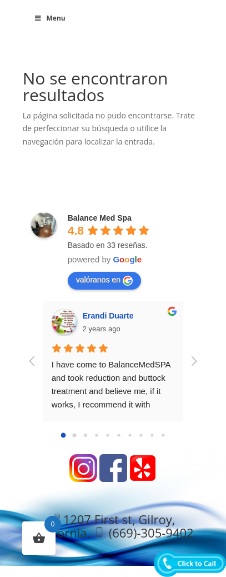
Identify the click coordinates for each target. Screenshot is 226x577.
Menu (50, 18)
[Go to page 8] (151, 435)
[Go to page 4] (107, 435)
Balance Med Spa (100, 217)
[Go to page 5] (118, 435)
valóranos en (104, 280)
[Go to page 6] (129, 435)
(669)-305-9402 (151, 532)
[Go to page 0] (63, 435)
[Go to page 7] (140, 435)
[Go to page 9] (163, 435)
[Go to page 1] (74, 435)
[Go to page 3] (96, 435)
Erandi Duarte (108, 315)
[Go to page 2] (85, 435)
